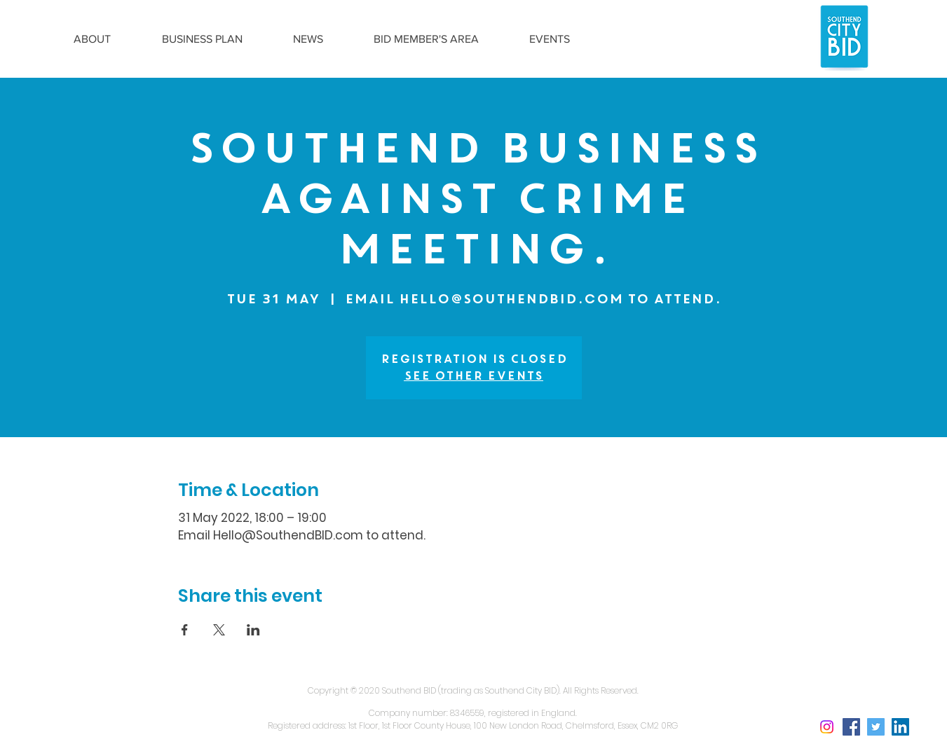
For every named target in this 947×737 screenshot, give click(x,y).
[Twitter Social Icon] (876, 727)
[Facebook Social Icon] (851, 727)
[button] (92, 39)
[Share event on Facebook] (184, 629)
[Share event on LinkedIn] (253, 629)
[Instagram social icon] (827, 727)
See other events (473, 376)
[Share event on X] (219, 629)
